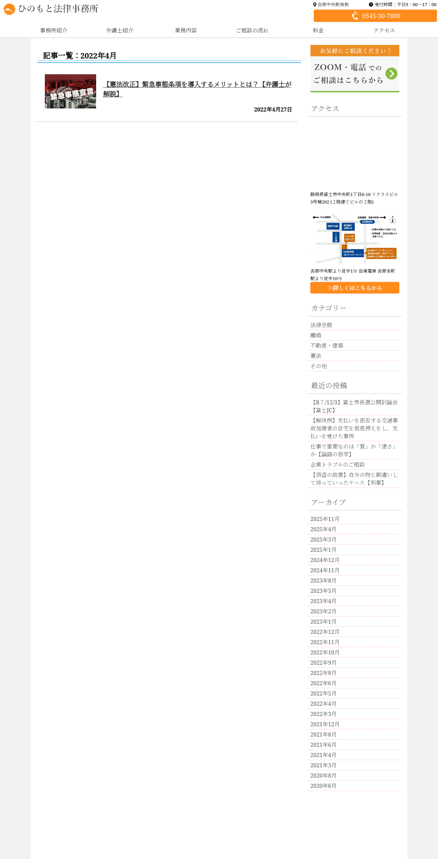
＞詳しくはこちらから (354, 288)
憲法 (315, 356)
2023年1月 (323, 621)
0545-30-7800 (375, 16)
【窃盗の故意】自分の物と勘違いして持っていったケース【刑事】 (354, 478)
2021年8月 (323, 734)
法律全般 (321, 325)
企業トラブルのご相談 (337, 464)
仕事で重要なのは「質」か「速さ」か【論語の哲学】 (354, 450)
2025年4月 (323, 529)
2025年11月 (325, 519)
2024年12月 (325, 560)
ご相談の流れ (252, 30)
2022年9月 (323, 662)
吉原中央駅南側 (331, 4)
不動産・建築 (326, 345)
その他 (318, 366)
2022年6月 (323, 683)
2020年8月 (323, 775)
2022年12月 (325, 632)
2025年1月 (323, 550)
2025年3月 (323, 539)
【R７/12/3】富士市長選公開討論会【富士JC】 (354, 406)
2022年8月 (323, 673)
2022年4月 (323, 703)
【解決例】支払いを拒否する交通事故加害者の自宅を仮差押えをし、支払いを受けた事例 (354, 428)
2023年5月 (323, 591)
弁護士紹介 (119, 30)
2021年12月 (325, 724)
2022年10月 (325, 652)
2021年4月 (323, 755)
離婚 (315, 335)
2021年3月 (323, 765)
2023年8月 (323, 580)
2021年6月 (323, 745)
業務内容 (186, 30)
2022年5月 (323, 693)
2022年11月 (325, 642)
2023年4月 (323, 601)
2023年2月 (323, 611)
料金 (318, 30)
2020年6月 (323, 786)
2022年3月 (323, 714)
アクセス (384, 30)
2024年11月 (325, 570)
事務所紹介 (53, 30)
